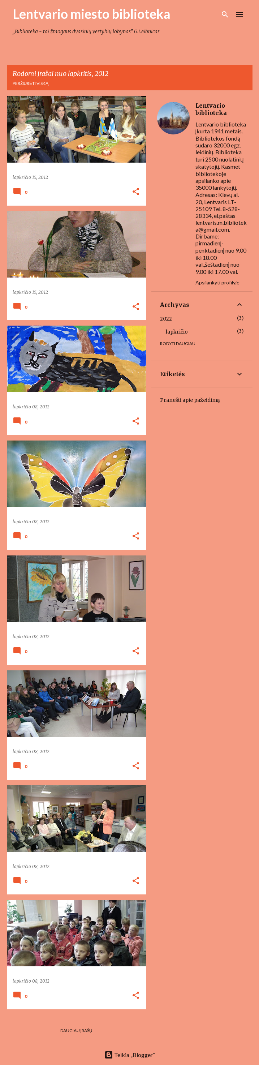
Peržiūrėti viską (31, 83)
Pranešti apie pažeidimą (190, 400)
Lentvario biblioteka (211, 109)
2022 (166, 318)
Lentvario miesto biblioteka (91, 14)
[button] (135, 192)
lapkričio (177, 331)
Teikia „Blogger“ (129, 1054)
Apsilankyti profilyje (217, 282)
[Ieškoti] (225, 14)
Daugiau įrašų (76, 1030)
